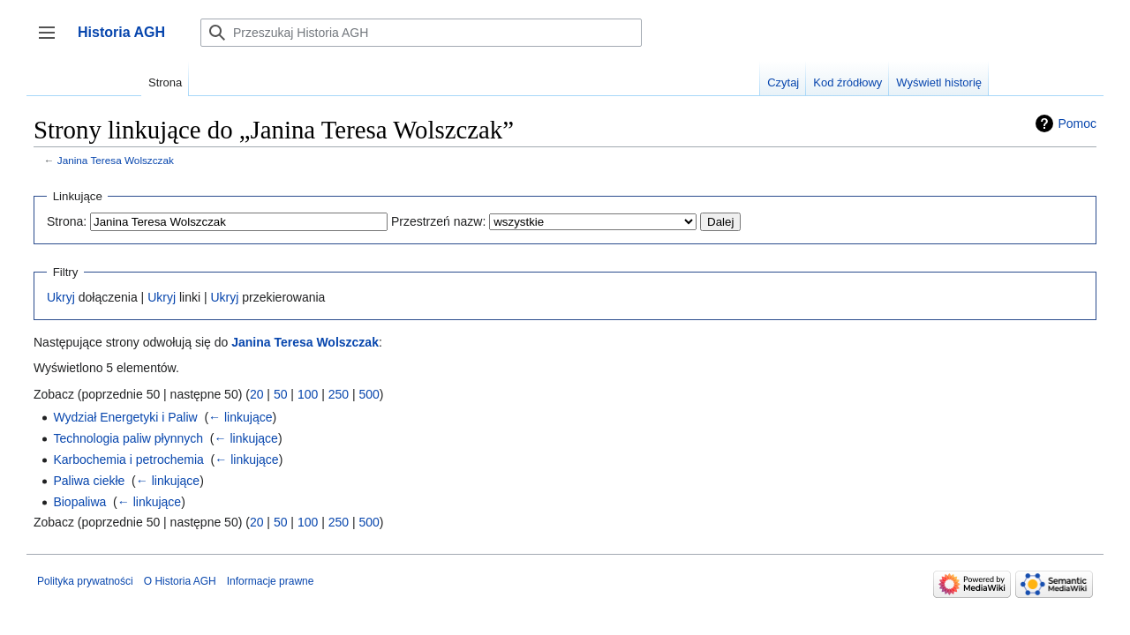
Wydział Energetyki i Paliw (125, 417)
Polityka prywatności (85, 581)
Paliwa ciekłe (88, 481)
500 (368, 394)
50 (281, 394)
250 (338, 394)
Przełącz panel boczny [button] (52, 41)
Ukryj (61, 297)
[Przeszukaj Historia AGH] (421, 33)
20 (257, 394)
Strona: (67, 221)
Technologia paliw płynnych (128, 438)
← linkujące (240, 417)
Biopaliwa (79, 502)
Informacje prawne (270, 581)
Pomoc (1077, 123)
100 (308, 394)
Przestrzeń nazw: (438, 221)
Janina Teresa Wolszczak (115, 160)
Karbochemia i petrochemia (128, 459)
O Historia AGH (180, 581)
